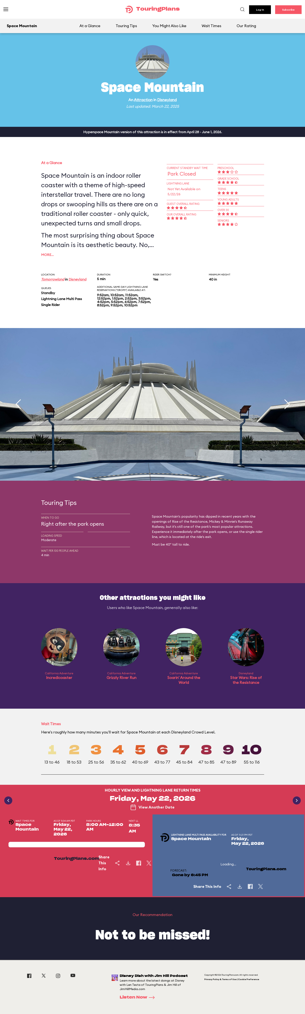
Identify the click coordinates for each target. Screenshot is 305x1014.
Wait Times (211, 25)
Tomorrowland (52, 279)
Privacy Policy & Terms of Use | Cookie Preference (231, 979)
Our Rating (246, 25)
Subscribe (288, 9)
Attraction (143, 99)
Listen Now (138, 997)
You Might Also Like (169, 25)
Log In (260, 9)
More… (47, 255)
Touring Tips (126, 25)
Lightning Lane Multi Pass (61, 299)
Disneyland (167, 99)
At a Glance (89, 25)
